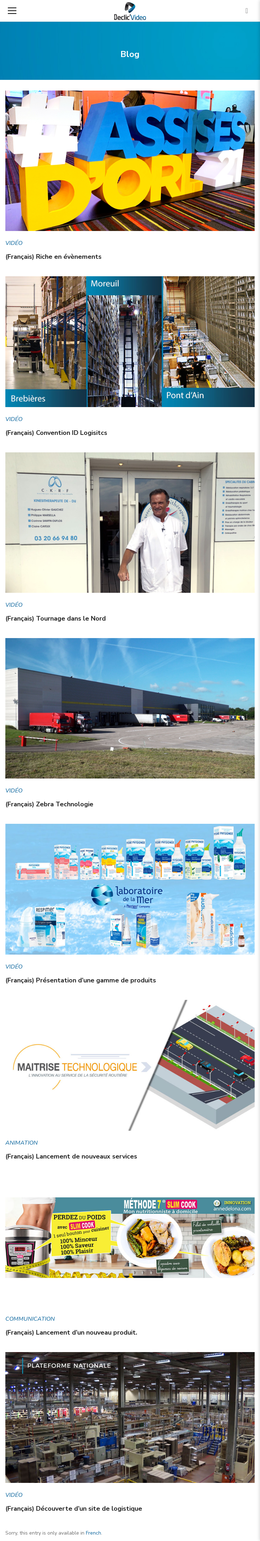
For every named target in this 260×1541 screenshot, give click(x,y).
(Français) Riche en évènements (53, 256)
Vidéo (13, 243)
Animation (21, 1143)
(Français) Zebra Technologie (49, 804)
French (93, 1533)
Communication (30, 1319)
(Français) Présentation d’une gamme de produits (80, 980)
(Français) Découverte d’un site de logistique (73, 1508)
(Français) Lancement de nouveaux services (71, 1156)
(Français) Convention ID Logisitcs (56, 432)
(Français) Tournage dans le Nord (55, 618)
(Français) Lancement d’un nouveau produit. (71, 1332)
